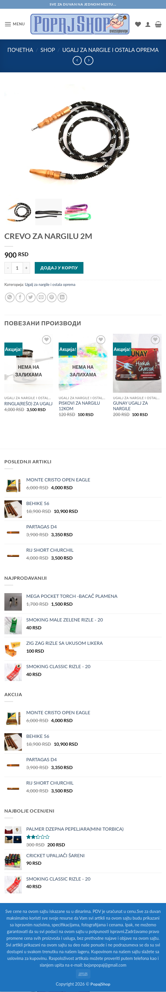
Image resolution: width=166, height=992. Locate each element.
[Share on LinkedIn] (62, 297)
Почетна (20, 50)
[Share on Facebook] (20, 297)
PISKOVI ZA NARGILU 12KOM (79, 406)
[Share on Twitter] (31, 297)
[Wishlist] (138, 24)
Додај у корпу (59, 267)
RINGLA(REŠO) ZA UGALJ (28, 403)
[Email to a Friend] (41, 297)
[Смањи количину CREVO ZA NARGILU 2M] (7, 268)
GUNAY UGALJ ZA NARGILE (130, 406)
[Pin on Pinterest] (52, 297)
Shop (48, 50)
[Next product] (77, 60)
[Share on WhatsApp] (10, 297)
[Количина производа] (17, 268)
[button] (14, 24)
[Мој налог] (148, 24)
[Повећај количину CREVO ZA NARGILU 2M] (26, 268)
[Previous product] (88, 60)
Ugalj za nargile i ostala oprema (110, 50)
